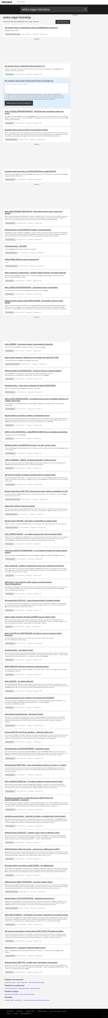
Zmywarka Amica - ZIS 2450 (16, 246)
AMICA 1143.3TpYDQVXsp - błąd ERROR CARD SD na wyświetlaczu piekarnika (36, 432)
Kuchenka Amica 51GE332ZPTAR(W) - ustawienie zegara (27, 749)
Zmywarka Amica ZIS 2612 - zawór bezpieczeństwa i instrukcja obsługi (32, 600)
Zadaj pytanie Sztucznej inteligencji (18, 103)
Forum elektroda (21, 1)
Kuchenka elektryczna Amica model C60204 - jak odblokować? (29, 865)
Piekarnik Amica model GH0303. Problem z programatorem (28, 230)
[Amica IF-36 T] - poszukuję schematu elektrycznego (25, 948)
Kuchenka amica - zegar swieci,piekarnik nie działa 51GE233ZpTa (30, 385)
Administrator (10, 1011)
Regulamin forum (30, 1011)
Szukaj (85, 9)
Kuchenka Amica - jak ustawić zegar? (19, 650)
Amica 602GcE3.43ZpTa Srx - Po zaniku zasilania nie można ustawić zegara (34, 781)
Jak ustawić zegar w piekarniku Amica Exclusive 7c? (25, 66)
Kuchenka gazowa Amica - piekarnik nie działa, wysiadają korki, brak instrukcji (35, 816)
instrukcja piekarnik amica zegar (36, 982)
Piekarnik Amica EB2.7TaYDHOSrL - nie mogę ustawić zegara (29, 882)
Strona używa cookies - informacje (58, 1011)
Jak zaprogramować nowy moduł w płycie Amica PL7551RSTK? (29, 698)
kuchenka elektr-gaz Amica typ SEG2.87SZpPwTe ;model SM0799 (30, 171)
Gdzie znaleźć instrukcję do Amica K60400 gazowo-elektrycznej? (30, 617)
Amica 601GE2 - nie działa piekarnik (19, 681)
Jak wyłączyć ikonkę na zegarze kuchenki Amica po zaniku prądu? (30, 475)
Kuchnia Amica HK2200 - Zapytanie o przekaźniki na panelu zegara (31, 521)
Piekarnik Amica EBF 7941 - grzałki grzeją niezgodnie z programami (31, 962)
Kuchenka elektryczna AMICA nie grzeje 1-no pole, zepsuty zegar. (30, 445)
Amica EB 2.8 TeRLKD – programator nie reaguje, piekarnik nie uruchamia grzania (36, 915)
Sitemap (9, 1013)
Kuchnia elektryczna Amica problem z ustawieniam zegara (27, 415)
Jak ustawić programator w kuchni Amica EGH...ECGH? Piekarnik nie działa (34, 931)
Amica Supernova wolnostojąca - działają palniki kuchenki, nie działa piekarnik (35, 273)
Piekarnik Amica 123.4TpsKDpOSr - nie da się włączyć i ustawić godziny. (33, 371)
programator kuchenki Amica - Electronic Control (24, 714)
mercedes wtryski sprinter (11, 988)
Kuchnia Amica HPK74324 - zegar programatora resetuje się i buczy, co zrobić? (35, 765)
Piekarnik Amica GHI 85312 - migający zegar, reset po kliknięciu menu (32, 833)
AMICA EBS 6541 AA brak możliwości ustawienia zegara (27, 666)
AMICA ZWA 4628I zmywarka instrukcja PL (22, 259)
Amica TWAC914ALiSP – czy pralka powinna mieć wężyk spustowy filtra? (33, 534)
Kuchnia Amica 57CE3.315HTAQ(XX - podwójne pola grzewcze (29, 898)
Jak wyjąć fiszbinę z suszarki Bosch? (13, 1000)
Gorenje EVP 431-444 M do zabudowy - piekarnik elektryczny (29, 732)
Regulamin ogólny (42, 1011)
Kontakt (16, 1013)
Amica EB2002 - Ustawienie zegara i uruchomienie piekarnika (29, 344)
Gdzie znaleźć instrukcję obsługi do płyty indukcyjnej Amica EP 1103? (32, 357)
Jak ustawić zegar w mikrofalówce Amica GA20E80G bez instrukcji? (31, 28)
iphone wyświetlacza (35, 988)
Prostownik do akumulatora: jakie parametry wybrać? (36, 1000)
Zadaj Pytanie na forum (63, 21)
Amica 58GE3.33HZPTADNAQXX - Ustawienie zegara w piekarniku (31, 287)
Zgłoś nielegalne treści (26, 1013)
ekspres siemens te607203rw (12, 994)
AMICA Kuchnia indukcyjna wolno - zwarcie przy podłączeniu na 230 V (32, 849)
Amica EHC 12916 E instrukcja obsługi (20, 506)
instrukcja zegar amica (22, 982)
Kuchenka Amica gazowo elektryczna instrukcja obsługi (26, 130)
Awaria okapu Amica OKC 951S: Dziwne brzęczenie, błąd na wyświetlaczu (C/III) (36, 491)
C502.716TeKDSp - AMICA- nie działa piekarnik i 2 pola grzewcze (30, 460)
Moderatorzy (20, 1011)
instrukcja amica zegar (10, 982)
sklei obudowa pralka (23, 988)
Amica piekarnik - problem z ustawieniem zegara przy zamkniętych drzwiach (34, 566)
